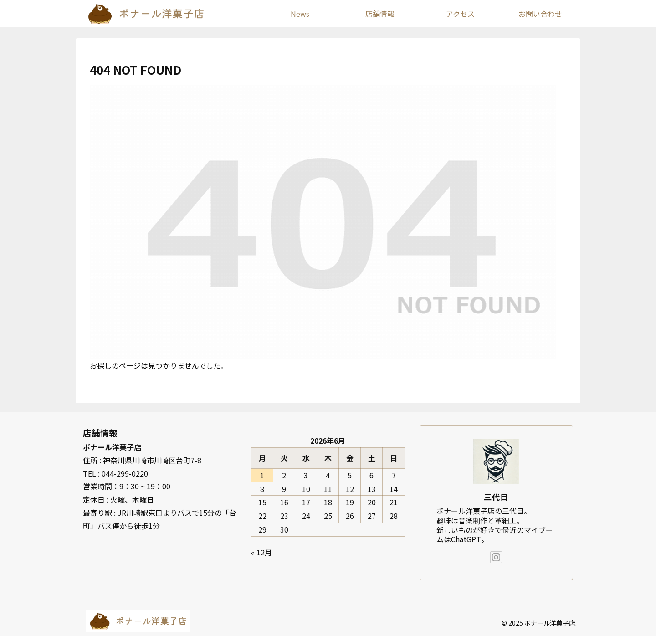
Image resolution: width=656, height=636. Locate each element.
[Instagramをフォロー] (496, 557)
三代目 (496, 497)
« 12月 (261, 552)
